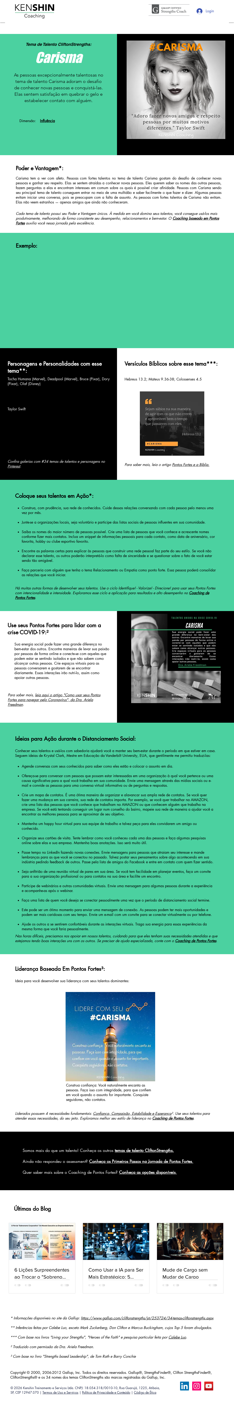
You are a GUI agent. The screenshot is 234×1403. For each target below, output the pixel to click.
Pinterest (14, 466)
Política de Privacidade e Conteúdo (106, 1392)
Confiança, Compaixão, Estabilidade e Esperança (132, 1113)
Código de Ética (145, 1392)
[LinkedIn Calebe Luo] (184, 1386)
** (22, 370)
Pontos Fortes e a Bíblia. (190, 464)
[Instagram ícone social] (196, 1386)
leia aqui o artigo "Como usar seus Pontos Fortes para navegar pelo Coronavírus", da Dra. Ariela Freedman (54, 700)
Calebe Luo (177, 1337)
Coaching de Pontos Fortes (172, 1118)
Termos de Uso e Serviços (60, 1392)
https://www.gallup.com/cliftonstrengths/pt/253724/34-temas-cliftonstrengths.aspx (147, 1318)
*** (211, 363)
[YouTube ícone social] (208, 1386)
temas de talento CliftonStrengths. (144, 1150)
